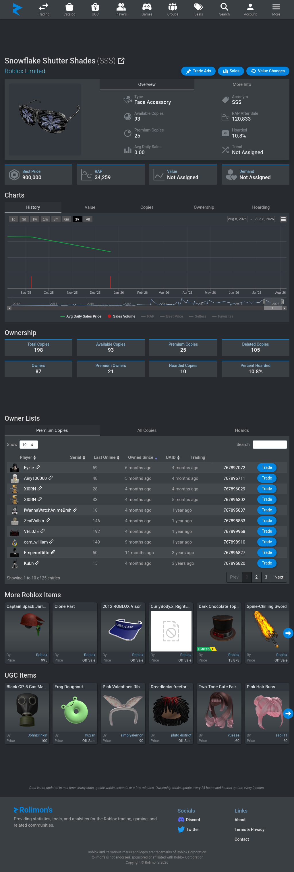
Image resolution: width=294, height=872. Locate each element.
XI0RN (30, 489)
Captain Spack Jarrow (28, 606)
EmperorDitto (36, 552)
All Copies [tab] (147, 430)
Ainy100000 (35, 478)
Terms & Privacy (249, 829)
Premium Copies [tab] (52, 430)
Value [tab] (90, 207)
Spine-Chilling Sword (267, 606)
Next (278, 577)
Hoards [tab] (242, 430)
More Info (242, 84)
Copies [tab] (147, 207)
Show (22, 444)
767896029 (236, 489)
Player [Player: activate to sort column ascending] (32, 457)
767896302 (236, 499)
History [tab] (33, 207)
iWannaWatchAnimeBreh (47, 510)
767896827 (236, 552)
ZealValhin (34, 520)
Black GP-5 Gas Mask (27, 686)
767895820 (236, 563)
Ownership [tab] (204, 207)
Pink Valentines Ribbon (124, 686)
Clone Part (65, 606)
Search (262, 444)
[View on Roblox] (121, 61)
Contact (242, 839)
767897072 (236, 467)
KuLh (28, 563)
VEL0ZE (31, 531)
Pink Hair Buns (261, 686)
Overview (147, 84)
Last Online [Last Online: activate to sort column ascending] (143, 457)
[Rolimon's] (18, 9)
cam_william (35, 542)
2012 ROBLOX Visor (121, 606)
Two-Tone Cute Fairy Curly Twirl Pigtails (237, 686)
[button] (198, 71)
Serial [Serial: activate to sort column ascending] (106, 457)
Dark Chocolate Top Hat (221, 606)
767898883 (236, 520)
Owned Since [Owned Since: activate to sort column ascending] (190, 457)
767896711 (236, 478)
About (240, 819)
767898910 (236, 542)
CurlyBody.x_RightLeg (172, 606)
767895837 (236, 510)
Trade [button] (267, 467)
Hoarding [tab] (261, 207)
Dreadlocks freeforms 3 (173, 686)
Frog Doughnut (69, 686)
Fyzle (28, 467)
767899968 (236, 531)
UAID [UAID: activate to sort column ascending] (232, 457)
